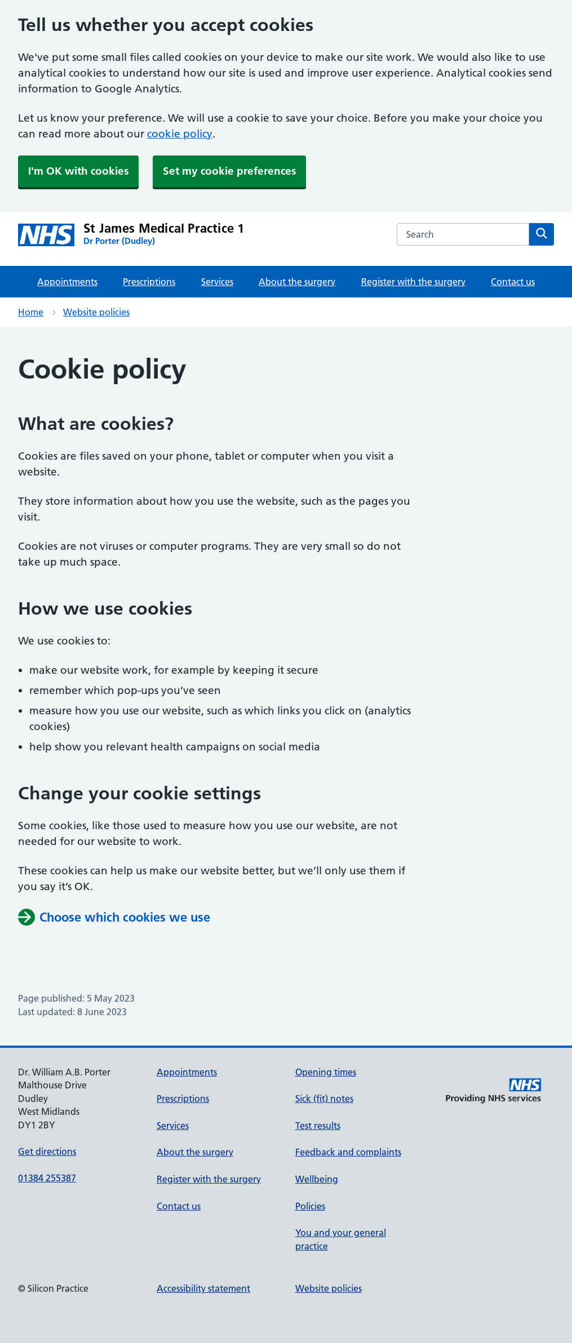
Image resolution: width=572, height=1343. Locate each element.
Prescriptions (149, 281)
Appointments (67, 281)
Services (217, 281)
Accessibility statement (203, 1288)
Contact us (513, 281)
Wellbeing (316, 1179)
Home (30, 312)
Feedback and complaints (348, 1152)
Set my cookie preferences (229, 170)
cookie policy (179, 133)
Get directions (47, 1151)
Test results (317, 1125)
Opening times (325, 1072)
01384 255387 (47, 1178)
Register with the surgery (413, 281)
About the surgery (297, 281)
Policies (310, 1206)
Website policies (96, 312)
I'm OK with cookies (78, 170)
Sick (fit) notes (324, 1098)
